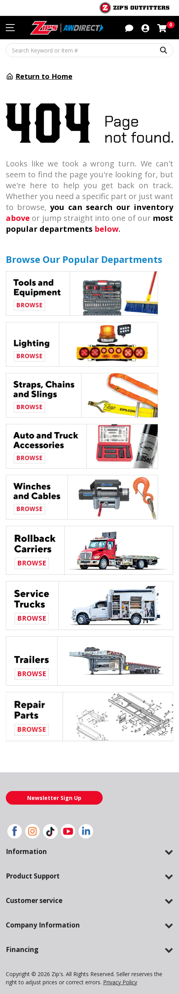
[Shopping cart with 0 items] (162, 27)
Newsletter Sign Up (54, 797)
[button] (129, 27)
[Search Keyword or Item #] (89, 50)
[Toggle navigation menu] (10, 27)
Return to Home (41, 76)
